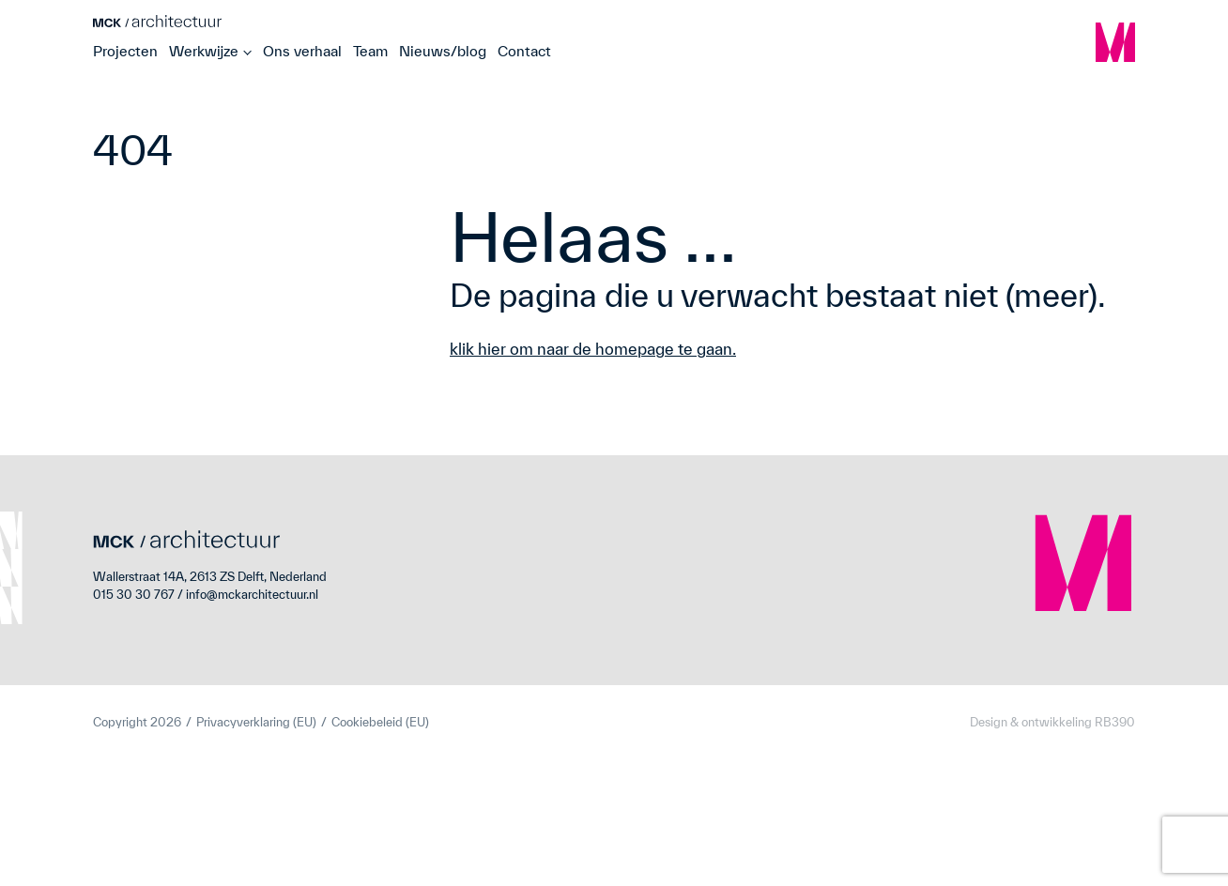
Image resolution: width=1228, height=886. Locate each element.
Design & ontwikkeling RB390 (1052, 722)
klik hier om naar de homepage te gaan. (593, 349)
